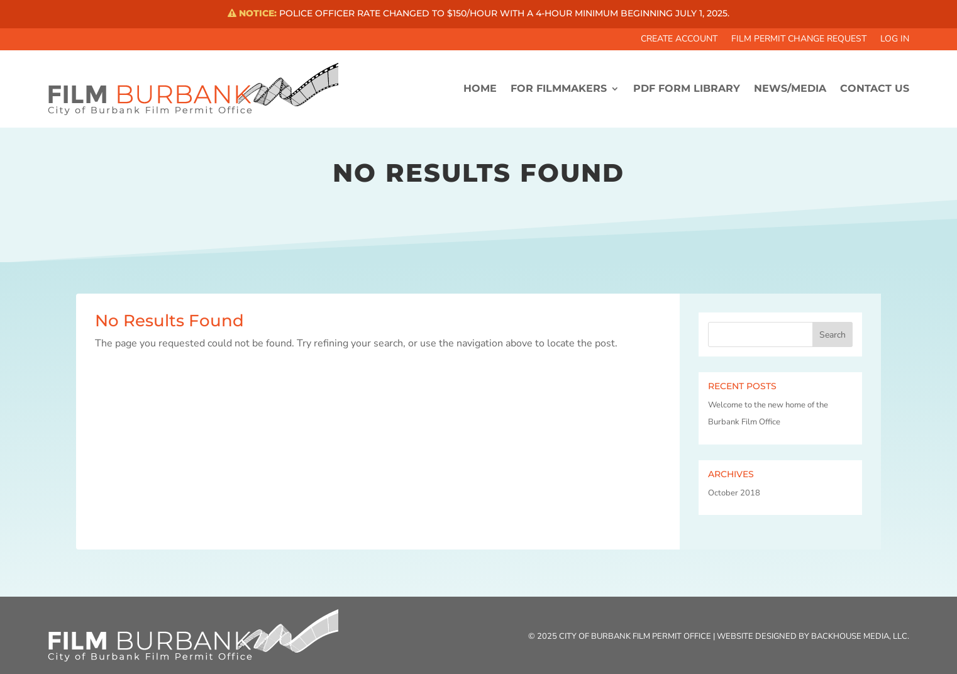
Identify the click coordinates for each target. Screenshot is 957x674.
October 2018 (734, 493)
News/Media (790, 88)
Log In (894, 40)
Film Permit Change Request (798, 40)
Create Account (679, 40)
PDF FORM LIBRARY (686, 88)
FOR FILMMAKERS (559, 88)
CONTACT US (874, 88)
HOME (480, 88)
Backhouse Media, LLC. (860, 636)
